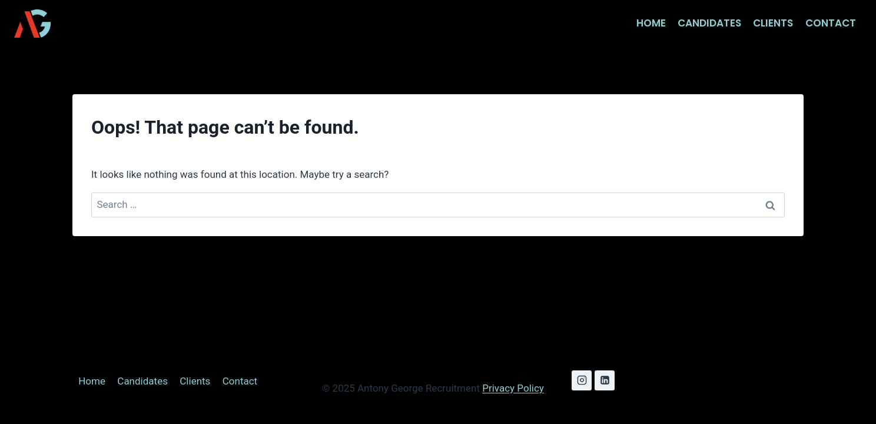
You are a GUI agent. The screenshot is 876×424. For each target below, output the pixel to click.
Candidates (709, 23)
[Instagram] (582, 380)
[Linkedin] (605, 380)
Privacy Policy (513, 388)
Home (651, 23)
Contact (830, 23)
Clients (773, 23)
